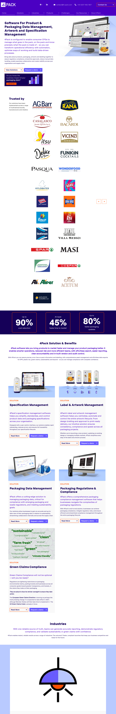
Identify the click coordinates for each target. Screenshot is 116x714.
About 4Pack (96, 13)
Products (52, 13)
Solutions (23, 13)
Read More (15, 436)
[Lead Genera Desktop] (8, 4)
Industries (38, 13)
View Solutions (12, 70)
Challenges (65, 13)
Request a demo (31, 70)
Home (4, 13)
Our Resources (82, 13)
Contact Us (102, 5)
